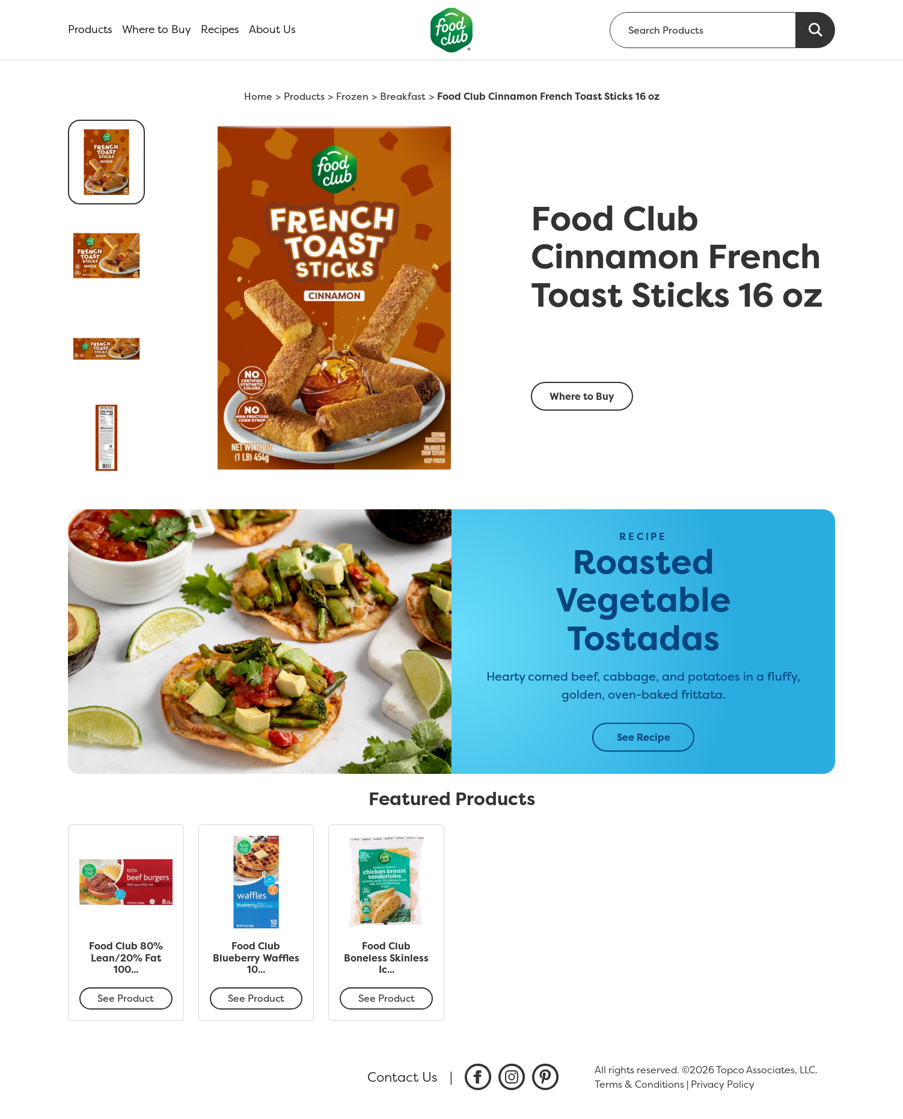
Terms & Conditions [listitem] (639, 1084)
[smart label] (679, 357)
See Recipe (643, 737)
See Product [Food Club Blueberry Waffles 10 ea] (256, 998)
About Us (272, 29)
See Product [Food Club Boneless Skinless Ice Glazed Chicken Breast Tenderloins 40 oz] (386, 998)
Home (258, 96)
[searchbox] (703, 30)
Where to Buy (156, 29)
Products (90, 29)
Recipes (220, 29)
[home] (451, 29)
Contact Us (402, 1077)
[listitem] (478, 1076)
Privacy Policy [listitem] (723, 1084)
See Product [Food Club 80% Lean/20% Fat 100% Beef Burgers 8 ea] (125, 998)
